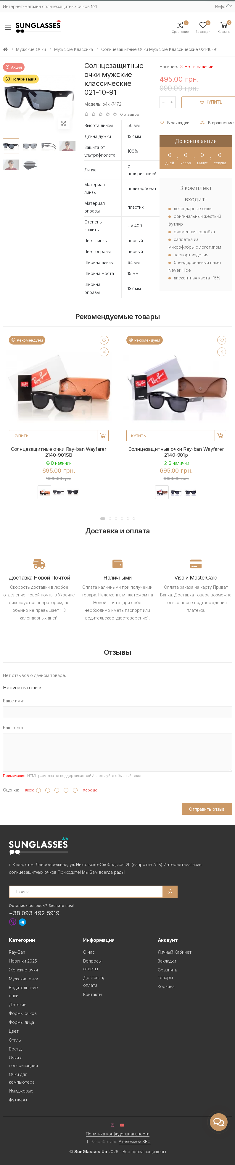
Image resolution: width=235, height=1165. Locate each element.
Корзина (166, 986)
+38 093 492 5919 (34, 913)
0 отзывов (129, 114)
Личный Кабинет (174, 952)
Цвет (14, 1031)
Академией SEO (135, 1141)
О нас (89, 952)
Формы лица (21, 1022)
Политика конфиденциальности (117, 1133)
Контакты (92, 994)
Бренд (15, 1048)
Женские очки (23, 969)
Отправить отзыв (207, 809)
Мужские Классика (73, 49)
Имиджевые (21, 1090)
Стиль (15, 1039)
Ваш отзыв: (14, 727)
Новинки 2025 (23, 960)
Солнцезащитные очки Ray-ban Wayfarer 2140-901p (176, 452)
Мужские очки (31, 49)
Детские (18, 1004)
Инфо (220, 6)
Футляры (18, 1099)
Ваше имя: (13, 700)
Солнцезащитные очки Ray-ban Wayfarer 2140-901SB (59, 452)
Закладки (167, 960)
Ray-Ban (17, 952)
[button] (224, 27)
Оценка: (11, 789)
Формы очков (23, 1013)
